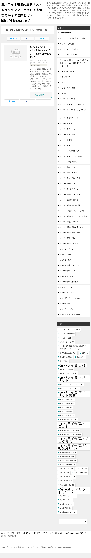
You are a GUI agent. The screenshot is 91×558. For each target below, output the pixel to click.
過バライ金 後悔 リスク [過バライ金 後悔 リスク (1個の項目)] (67, 420)
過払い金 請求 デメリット (69, 271)
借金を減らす (65, 99)
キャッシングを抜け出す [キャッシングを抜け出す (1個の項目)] (67, 339)
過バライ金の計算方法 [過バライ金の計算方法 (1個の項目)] (66, 374)
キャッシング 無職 (67, 49)
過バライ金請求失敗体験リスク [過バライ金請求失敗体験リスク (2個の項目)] (73, 452)
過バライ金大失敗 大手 (68, 178)
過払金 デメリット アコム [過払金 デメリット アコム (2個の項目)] (72, 496)
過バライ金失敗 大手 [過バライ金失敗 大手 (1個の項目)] (66, 412)
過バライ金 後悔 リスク (68, 151)
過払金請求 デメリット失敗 (70, 320)
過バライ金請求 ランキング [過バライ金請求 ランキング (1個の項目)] (68, 424)
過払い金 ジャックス (68, 254)
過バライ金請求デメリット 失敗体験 (73, 222)
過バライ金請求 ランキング (71, 200)
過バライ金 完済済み (67, 140)
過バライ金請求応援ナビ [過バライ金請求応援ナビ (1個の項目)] (67, 462)
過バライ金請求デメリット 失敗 (72, 216)
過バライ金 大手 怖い (68, 134)
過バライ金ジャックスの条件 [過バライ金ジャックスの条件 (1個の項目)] (68, 378)
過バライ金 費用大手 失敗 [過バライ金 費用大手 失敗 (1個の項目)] (67, 470)
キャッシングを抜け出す (69, 54)
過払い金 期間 (66, 265)
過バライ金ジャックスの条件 (71, 162)
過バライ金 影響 (66, 145)
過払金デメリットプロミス (70, 303)
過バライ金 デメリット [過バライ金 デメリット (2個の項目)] (72, 384)
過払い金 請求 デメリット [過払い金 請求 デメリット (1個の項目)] (67, 482)
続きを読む (43, 100)
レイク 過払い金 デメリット (70, 77)
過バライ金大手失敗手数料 (70, 183)
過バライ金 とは (66, 129)
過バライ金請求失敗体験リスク (71, 232)
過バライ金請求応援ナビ (38, 70)
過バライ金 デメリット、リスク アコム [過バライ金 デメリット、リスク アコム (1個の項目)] (71, 389)
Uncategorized (65, 38)
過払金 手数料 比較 (67, 298)
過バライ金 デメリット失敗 (70, 123)
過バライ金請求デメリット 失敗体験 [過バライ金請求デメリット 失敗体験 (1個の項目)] (70, 440)
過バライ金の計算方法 (68, 167)
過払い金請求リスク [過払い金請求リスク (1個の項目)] (66, 486)
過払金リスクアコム (67, 309)
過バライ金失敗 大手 (67, 189)
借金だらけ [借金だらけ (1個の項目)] (85, 358)
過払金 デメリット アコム (69, 292)
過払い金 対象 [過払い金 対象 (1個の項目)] (82, 474)
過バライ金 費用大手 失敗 (69, 156)
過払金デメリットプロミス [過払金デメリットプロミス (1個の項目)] (68, 501)
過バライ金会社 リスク (68, 172)
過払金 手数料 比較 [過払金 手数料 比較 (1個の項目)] (65, 513)
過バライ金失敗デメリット (70, 194)
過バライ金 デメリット (68, 104)
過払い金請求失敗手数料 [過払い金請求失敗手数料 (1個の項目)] (67, 490)
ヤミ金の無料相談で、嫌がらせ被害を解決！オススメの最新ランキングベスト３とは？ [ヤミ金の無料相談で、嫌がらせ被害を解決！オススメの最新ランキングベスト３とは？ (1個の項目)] (73, 353)
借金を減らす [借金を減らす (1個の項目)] (81, 362)
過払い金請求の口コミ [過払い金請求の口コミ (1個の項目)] (80, 478)
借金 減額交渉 (65, 82)
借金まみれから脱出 (67, 93)
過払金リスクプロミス (68, 314)
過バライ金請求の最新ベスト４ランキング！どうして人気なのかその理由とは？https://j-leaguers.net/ (21, 14)
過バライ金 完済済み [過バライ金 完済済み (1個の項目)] (66, 416)
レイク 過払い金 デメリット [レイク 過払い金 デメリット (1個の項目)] (68, 358)
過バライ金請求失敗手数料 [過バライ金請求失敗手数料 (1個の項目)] (68, 458)
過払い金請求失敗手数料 (69, 287)
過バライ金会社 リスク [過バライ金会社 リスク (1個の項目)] (67, 404)
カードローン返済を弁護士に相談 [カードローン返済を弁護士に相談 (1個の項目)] (70, 335)
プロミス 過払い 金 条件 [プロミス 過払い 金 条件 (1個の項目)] (67, 347)
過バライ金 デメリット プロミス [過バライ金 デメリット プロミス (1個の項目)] (69, 393)
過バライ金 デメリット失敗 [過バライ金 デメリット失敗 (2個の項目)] (72, 399)
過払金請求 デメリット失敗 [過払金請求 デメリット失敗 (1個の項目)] (68, 517)
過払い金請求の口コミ (68, 276)
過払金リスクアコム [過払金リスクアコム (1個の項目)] (66, 505)
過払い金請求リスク (67, 282)
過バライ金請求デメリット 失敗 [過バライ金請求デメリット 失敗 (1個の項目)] (69, 436)
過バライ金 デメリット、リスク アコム (73, 116)
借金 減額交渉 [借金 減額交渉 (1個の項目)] (64, 366)
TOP (43, 538)
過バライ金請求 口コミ (69, 205)
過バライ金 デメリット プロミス (72, 110)
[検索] (73, 526)
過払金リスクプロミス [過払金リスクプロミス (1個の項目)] (66, 509)
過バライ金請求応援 (67, 243)
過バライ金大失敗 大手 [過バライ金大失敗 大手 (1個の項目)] (67, 408)
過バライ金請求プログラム (70, 227)
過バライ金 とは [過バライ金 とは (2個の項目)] (73, 370)
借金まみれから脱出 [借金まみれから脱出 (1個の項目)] (66, 362)
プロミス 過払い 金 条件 (69, 60)
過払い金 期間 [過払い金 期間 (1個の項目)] (64, 478)
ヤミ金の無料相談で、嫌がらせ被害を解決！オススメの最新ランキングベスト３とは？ (74, 68)
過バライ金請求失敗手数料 (70, 238)
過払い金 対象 (66, 260)
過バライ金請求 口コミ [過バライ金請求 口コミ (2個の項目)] (73, 430)
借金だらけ (64, 88)
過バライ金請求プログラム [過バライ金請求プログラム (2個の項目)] (73, 445)
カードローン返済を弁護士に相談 (72, 44)
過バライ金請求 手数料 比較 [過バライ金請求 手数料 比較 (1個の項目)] (68, 466)
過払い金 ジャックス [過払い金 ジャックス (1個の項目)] (66, 474)
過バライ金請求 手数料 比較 (70, 211)
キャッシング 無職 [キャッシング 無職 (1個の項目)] (65, 343)
